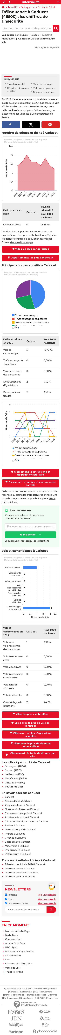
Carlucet (9, 797)
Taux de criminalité (16, 84)
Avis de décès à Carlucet (18, 801)
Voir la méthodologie (21, 242)
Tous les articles (25, 992)
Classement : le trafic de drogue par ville (32, 755)
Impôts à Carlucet (15, 833)
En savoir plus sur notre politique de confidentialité (27, 541)
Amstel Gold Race (15, 943)
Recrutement (46, 992)
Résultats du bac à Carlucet (20, 868)
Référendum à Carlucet (18, 854)
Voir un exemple (47, 894)
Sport (9, 899)
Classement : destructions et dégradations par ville (32, 473)
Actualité (12, 7)
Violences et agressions (44, 88)
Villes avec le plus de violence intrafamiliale (32, 745)
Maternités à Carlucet (17, 846)
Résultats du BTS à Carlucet (20, 876)
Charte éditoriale (40, 989)
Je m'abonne (28, 534)
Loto (7, 959)
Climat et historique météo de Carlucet (26, 821)
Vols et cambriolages (43, 84)
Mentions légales (10, 998)
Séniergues (21, 35)
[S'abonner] (30, 909)
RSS (36, 992)
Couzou (35, 35)
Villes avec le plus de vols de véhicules (32, 724)
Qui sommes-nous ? (13, 989)
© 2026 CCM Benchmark (46, 998)
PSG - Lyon (11, 947)
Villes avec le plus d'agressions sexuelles (32, 735)
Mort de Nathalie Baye (17, 931)
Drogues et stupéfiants (43, 92)
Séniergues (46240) (15, 766)
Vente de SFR (12, 967)
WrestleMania (13, 955)
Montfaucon (8, 38)
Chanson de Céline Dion (18, 963)
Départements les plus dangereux (32, 257)
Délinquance (27, 7)
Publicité (53, 989)
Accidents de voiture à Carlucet (22, 817)
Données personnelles (14, 995)
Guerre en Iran (13, 939)
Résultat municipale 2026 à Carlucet (25, 864)
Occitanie (43, 7)
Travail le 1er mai (14, 971)
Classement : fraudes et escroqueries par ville (32, 483)
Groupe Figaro (26, 998)
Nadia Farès (11, 935)
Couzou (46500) (13, 770)
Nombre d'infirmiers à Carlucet (22, 809)
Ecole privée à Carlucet (17, 841)
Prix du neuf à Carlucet (17, 850)
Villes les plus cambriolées (32, 714)
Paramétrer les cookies (36, 995)
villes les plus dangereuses (35, 113)
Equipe (27, 989)
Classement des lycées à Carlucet (23, 813)
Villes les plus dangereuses (32, 249)
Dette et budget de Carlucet (20, 829)
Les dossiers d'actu (16, 903)
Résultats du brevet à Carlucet (21, 872)
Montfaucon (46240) (16, 778)
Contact (13, 992)
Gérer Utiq (52, 995)
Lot (53, 7)
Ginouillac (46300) (15, 782)
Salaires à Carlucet (15, 825)
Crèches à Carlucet (15, 837)
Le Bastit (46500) (14, 774)
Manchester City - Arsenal (19, 951)
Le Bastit (47, 35)
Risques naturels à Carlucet (20, 805)
